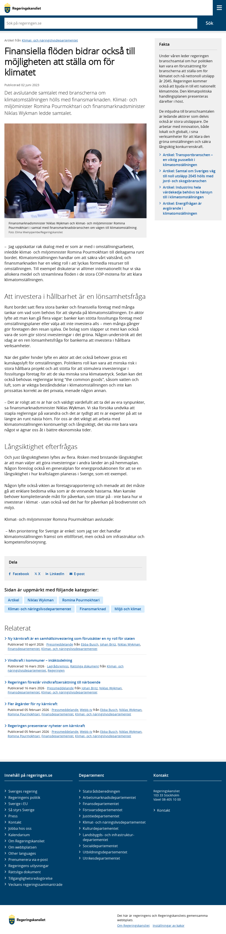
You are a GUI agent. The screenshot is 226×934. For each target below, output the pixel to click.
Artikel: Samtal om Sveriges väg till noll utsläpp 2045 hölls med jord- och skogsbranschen (189, 176)
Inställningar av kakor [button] (169, 925)
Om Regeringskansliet (26, 841)
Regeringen (56, 670)
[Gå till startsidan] (22, 8)
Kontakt (14, 822)
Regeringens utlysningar (28, 865)
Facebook (21, 573)
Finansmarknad (93, 608)
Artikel (13, 600)
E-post (79, 573)
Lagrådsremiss (58, 666)
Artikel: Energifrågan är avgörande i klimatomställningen (182, 208)
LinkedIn (57, 573)
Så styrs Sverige (21, 809)
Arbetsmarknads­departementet (109, 797)
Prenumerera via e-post (28, 859)
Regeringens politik (24, 797)
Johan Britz (108, 644)
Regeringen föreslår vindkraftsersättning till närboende (54, 682)
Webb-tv (86, 710)
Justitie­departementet (101, 816)
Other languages (22, 853)
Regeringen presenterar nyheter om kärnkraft (46, 725)
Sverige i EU (18, 803)
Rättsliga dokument (84, 666)
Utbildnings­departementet (105, 852)
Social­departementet (100, 845)
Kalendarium (19, 834)
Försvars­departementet (102, 809)
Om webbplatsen (22, 847)
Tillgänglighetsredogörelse (30, 878)
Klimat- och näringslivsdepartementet (50, 40)
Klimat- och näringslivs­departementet (114, 822)
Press (13, 816)
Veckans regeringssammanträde (35, 884)
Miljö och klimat (128, 608)
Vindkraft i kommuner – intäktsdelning (40, 660)
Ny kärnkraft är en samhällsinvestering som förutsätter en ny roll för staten (71, 638)
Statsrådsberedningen (101, 791)
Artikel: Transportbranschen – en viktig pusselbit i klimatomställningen (188, 159)
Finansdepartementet (24, 649)
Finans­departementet (101, 803)
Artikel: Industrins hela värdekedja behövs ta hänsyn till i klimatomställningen (187, 192)
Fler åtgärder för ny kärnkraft (32, 703)
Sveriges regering (22, 791)
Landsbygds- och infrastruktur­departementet (108, 837)
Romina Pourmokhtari (81, 600)
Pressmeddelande (59, 644)
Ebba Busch (89, 644)
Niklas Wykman (41, 600)
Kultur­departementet (101, 828)
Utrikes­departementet (101, 858)
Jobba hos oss (20, 828)
